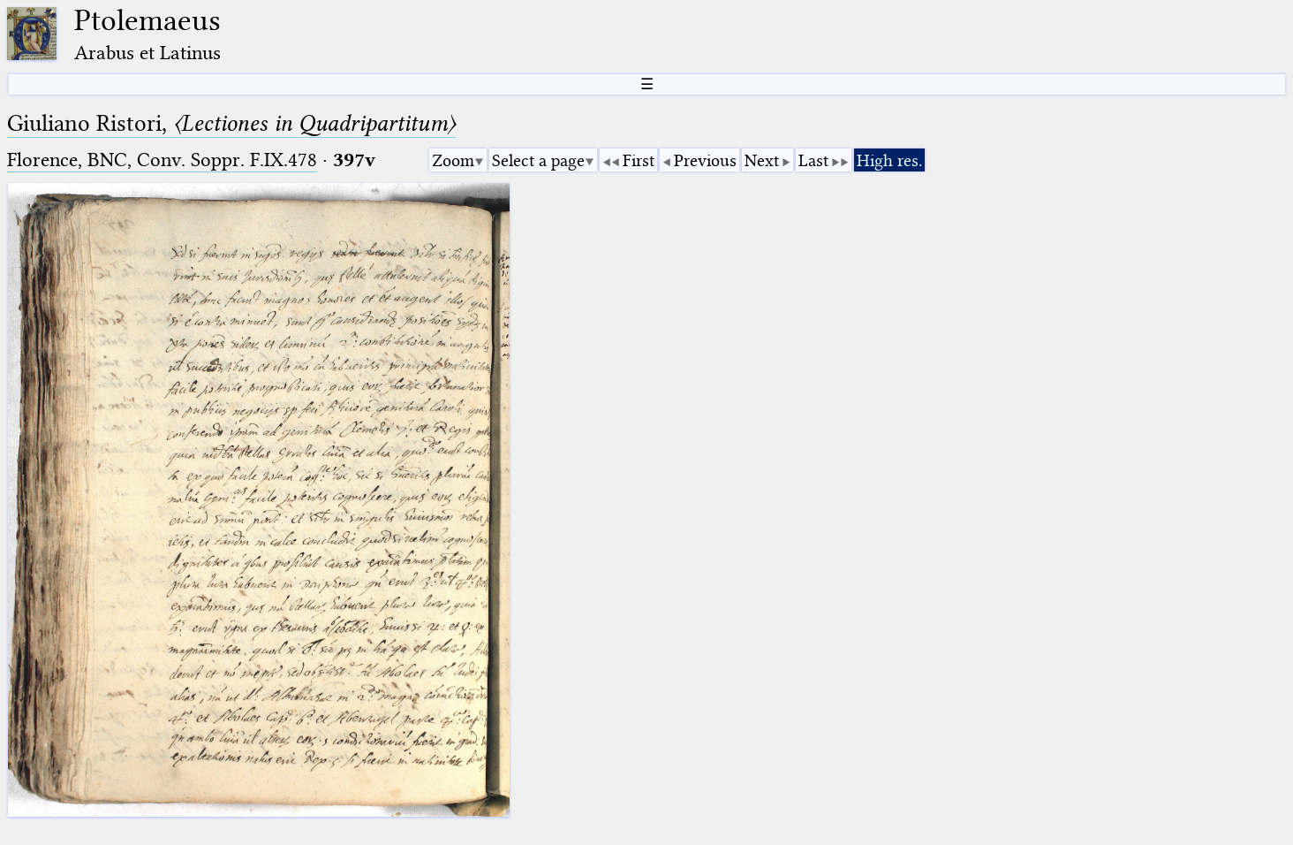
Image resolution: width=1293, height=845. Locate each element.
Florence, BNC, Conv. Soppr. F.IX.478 (162, 159)
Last (813, 160)
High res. (889, 160)
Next (762, 160)
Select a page (538, 160)
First (638, 160)
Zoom (453, 160)
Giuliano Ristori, (231, 123)
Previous (705, 160)
